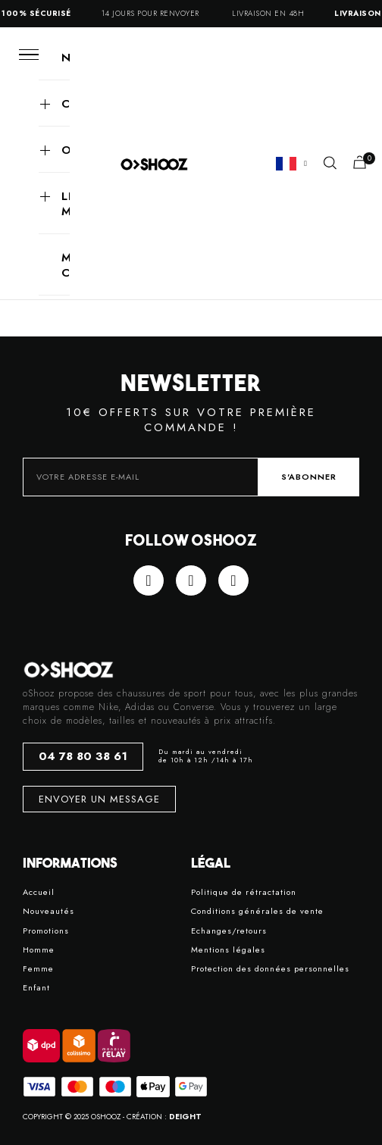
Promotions (46, 931)
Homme (39, 950)
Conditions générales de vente (257, 911)
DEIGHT (185, 1116)
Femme (38, 969)
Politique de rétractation (243, 892)
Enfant (36, 987)
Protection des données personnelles (270, 969)
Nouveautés (48, 911)
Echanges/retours (229, 931)
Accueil (39, 892)
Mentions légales (228, 950)
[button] (330, 163)
